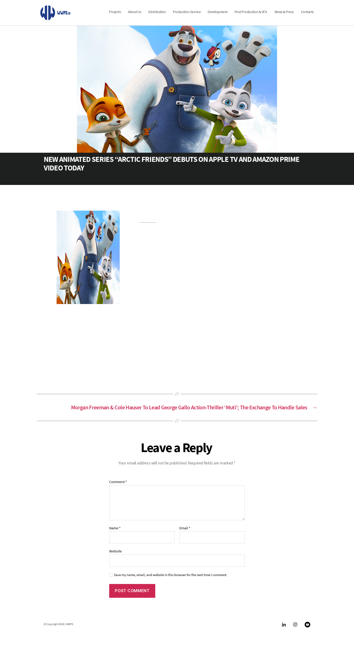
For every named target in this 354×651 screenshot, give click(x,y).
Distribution (157, 15)
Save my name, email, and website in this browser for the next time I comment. (170, 581)
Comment (118, 488)
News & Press (284, 15)
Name (115, 534)
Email (184, 534)
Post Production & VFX (251, 15)
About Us (134, 15)
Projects (115, 15)
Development (218, 15)
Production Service (187, 15)
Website (115, 557)
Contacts (307, 15)
